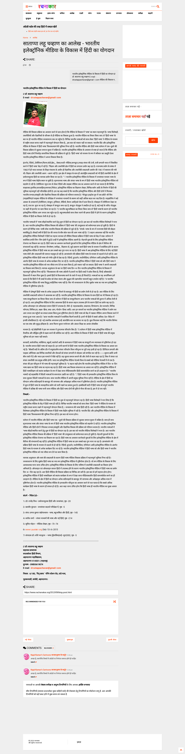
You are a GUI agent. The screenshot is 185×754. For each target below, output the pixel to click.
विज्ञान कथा (49, 18)
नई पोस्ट (28, 640)
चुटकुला (28, 18)
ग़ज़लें (81, 13)
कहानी (150, 13)
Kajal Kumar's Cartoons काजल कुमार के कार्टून (48, 655)
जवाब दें (34, 662)
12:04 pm (70, 655)
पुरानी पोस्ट (112, 640)
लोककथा (130, 13)
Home (25, 38)
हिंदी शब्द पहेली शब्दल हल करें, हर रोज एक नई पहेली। (43, 31)
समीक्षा (140, 13)
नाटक (99, 13)
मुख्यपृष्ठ (70, 640)
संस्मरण (108, 13)
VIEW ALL (154, 154)
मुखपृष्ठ (79, 742)
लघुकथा (39, 13)
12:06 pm (70, 670)
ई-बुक (38, 18)
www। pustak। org (34, 529)
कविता (62, 13)
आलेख (72, 13)
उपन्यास (118, 13)
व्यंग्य (89, 13)
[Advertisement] (142, 41)
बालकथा (29, 13)
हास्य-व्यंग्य (51, 13)
